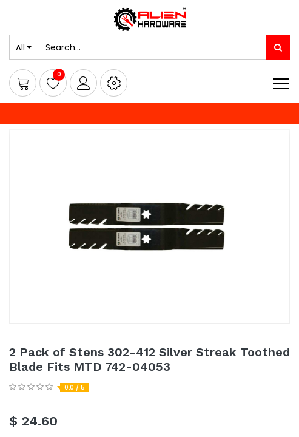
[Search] (278, 47)
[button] (113, 83)
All (20, 47)
